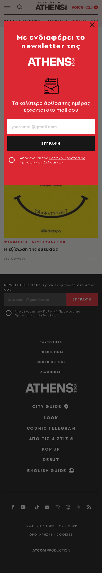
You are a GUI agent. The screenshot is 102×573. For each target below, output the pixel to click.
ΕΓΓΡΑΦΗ (51, 143)
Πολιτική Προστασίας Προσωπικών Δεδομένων (52, 160)
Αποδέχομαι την (52, 160)
